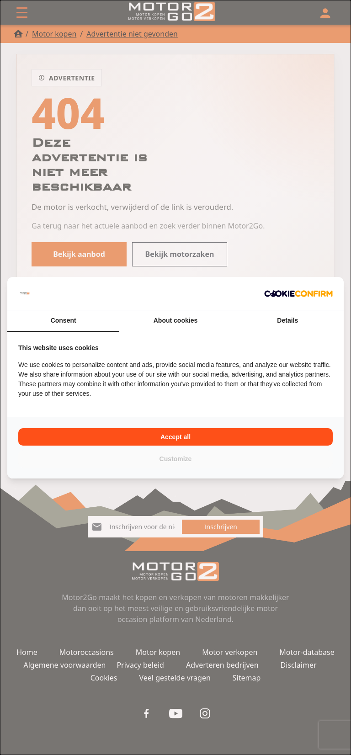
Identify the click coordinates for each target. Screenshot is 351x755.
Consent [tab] (63, 320)
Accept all (175, 437)
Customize (176, 459)
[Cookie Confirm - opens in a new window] (298, 293)
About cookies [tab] (175, 320)
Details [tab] (287, 320)
